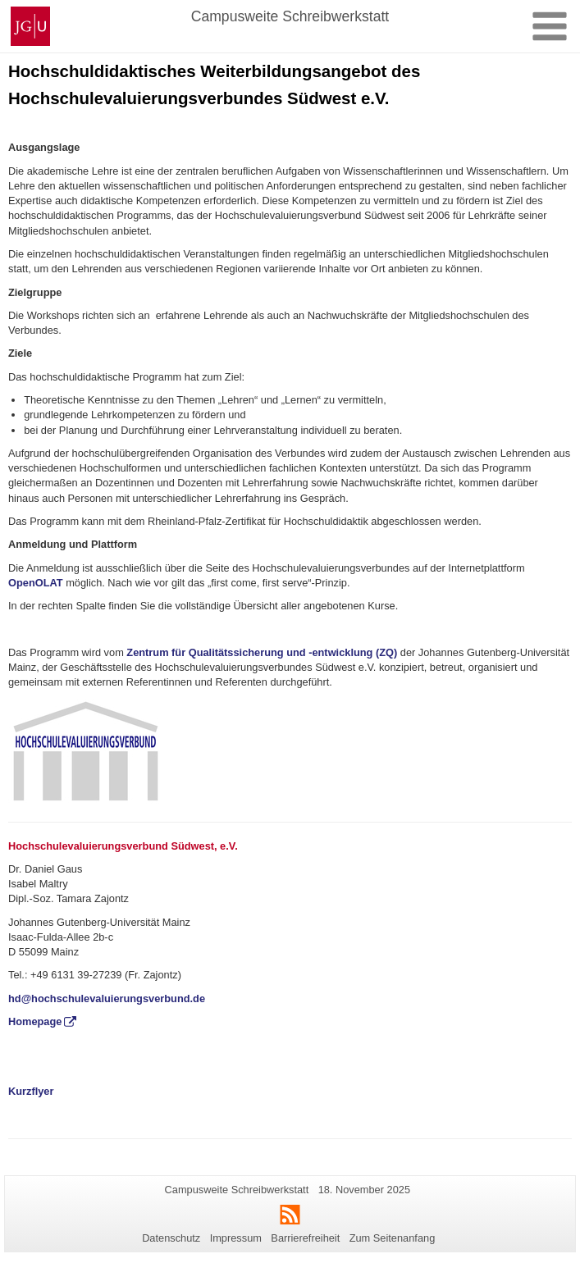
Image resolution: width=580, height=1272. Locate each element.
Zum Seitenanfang (392, 1238)
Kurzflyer (30, 1091)
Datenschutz (171, 1238)
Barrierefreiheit (305, 1238)
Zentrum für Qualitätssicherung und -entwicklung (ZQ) (260, 652)
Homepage (35, 1021)
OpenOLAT (35, 583)
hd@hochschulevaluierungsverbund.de (108, 998)
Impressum (236, 1238)
